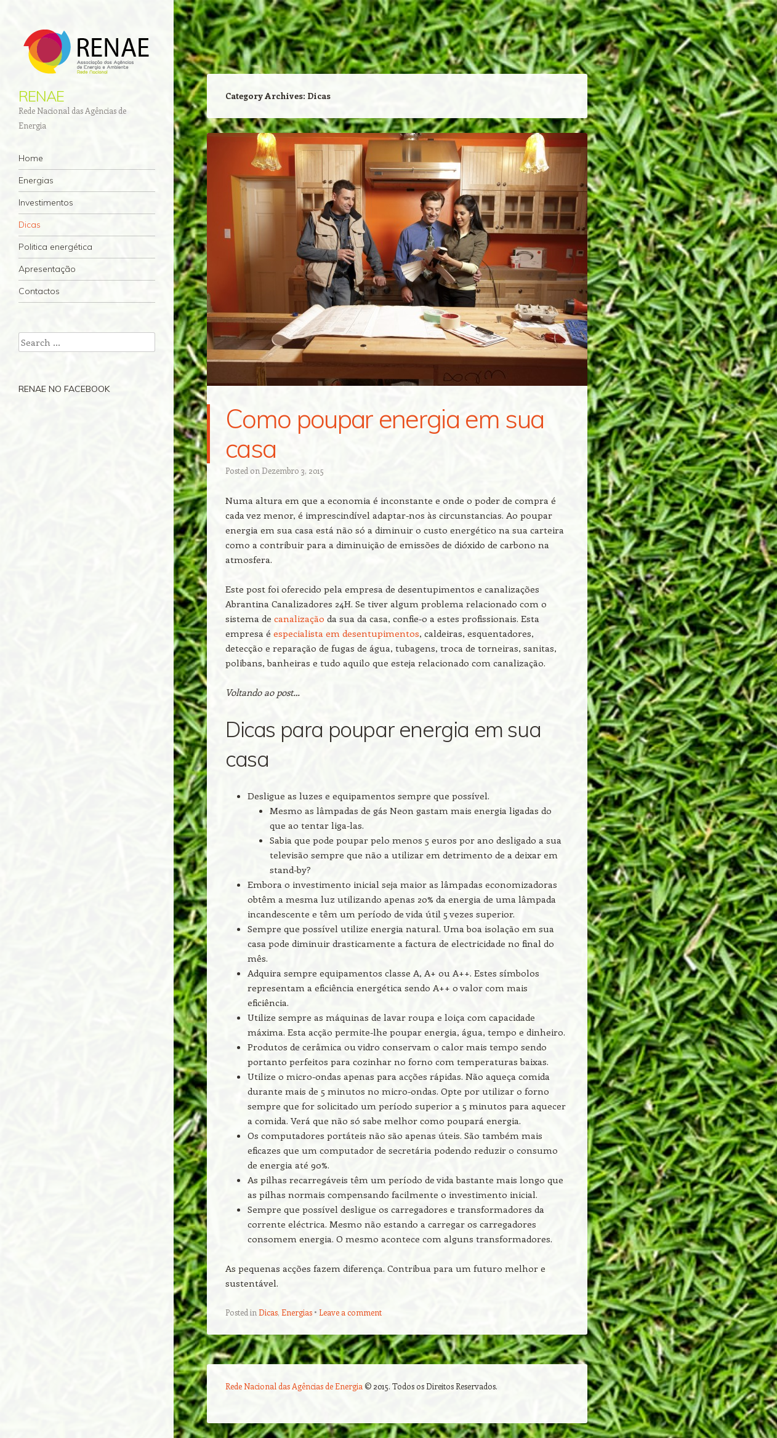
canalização (299, 618)
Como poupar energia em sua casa (384, 433)
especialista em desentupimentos (346, 633)
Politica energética (55, 246)
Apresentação (47, 268)
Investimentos (45, 202)
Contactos (39, 291)
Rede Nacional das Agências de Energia (294, 1386)
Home (30, 158)
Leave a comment (350, 1312)
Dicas (29, 224)
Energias (36, 180)
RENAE (41, 96)
